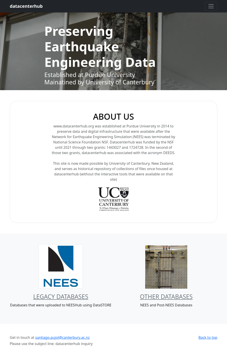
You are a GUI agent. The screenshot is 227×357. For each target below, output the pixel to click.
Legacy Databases (60, 296)
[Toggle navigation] (211, 6)
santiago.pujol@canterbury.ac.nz (62, 337)
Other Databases (166, 296)
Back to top (207, 337)
